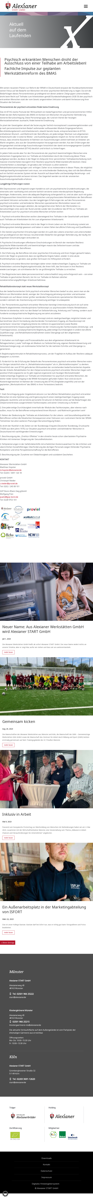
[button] (5, 1193)
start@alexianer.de (17, 997)
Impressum (46, 1177)
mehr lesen (8, 652)
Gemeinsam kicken (18, 721)
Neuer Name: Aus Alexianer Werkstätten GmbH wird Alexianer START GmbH (43, 629)
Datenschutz (46, 1171)
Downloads (46, 1158)
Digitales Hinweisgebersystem (45, 1183)
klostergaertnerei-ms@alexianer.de (25, 1025)
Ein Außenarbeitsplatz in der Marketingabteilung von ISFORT (44, 909)
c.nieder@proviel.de (9, 483)
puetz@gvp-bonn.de (9, 497)
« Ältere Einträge (7, 942)
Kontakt (46, 1164)
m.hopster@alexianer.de (11, 470)
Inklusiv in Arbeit (16, 814)
